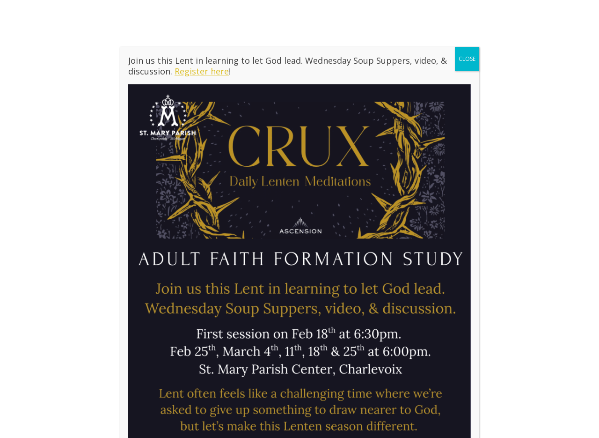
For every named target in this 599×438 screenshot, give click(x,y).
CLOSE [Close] (467, 59)
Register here (202, 71)
